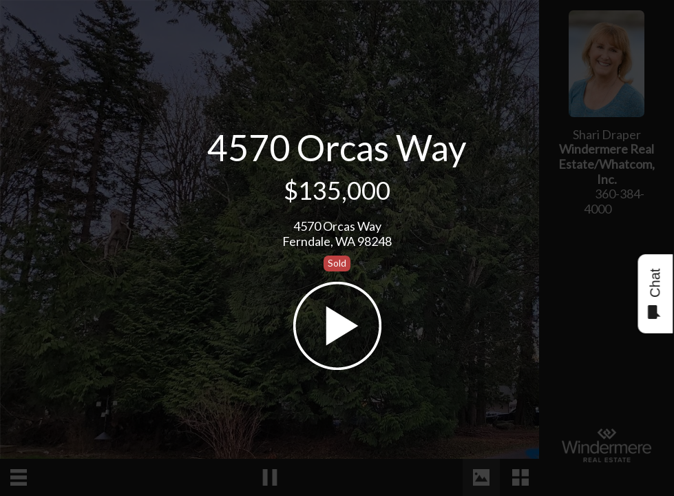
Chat (654, 294)
